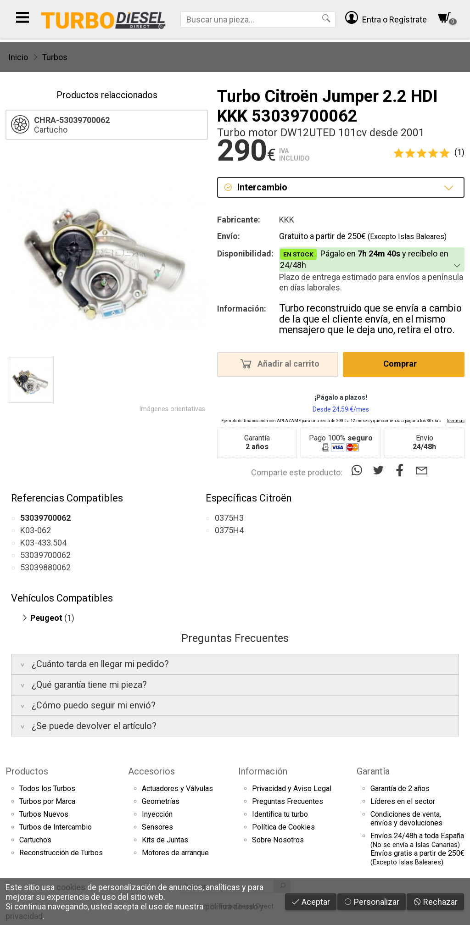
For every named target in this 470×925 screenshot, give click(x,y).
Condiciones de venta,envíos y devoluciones (406, 818)
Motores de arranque (175, 852)
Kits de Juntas (165, 840)
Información (262, 771)
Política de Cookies (283, 827)
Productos (27, 771)
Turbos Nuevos (43, 814)
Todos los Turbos (47, 788)
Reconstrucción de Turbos (61, 852)
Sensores (157, 827)
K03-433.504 (43, 542)
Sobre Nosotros (278, 840)
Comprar (402, 363)
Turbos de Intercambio (55, 827)
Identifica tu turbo (280, 814)
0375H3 (229, 518)
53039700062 (45, 555)
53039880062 (45, 567)
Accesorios (151, 771)
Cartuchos (35, 840)
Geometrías (160, 801)
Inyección (157, 814)
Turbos (54, 57)
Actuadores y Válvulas (177, 788)
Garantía (373, 771)
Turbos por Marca (47, 801)
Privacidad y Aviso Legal (291, 788)
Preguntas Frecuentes (287, 801)
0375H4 (229, 530)
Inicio (18, 57)
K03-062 (35, 530)
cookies (70, 887)
